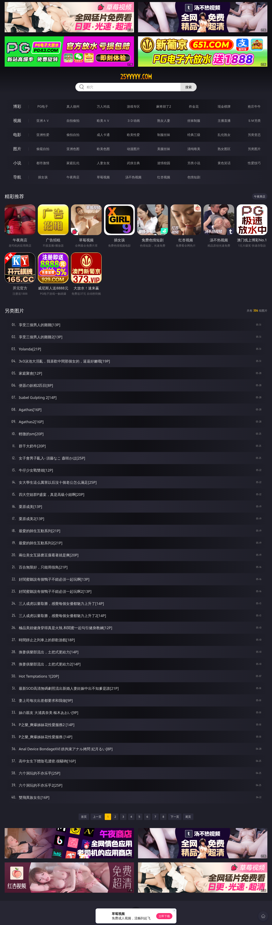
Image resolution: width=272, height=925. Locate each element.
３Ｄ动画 (133, 120)
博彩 (17, 106)
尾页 (188, 817)
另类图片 (254, 149)
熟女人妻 (163, 120)
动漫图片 (133, 149)
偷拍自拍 (72, 134)
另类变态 (254, 134)
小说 (17, 163)
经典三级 (193, 134)
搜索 (188, 87)
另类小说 (193, 163)
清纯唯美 (193, 149)
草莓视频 (103, 177)
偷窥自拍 (42, 149)
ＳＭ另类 (254, 120)
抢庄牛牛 (254, 106)
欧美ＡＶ (103, 120)
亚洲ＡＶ (42, 120)
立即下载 (164, 916)
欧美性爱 (133, 134)
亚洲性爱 (42, 134)
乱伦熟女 (224, 134)
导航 (17, 177)
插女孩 (43, 177)
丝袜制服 (193, 120)
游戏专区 (133, 106)
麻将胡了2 (163, 106)
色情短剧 (193, 177)
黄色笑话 (224, 163)
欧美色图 (103, 149)
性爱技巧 (254, 163)
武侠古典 (133, 163)
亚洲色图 (72, 149)
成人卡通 (103, 134)
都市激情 (42, 163)
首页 (84, 817)
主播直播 (224, 120)
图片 (17, 148)
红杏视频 (163, 177)
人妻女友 (103, 163)
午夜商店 (72, 177)
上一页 (97, 817)
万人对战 (103, 106)
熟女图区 (224, 149)
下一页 (175, 817)
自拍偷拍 (72, 120)
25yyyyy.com (136, 77)
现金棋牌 (224, 106)
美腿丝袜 (163, 149)
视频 (17, 120)
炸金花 (194, 106)
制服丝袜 (163, 134)
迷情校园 (163, 163)
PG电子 (42, 106)
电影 (17, 134)
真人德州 (72, 106)
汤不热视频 (133, 177)
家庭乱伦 (72, 163)
